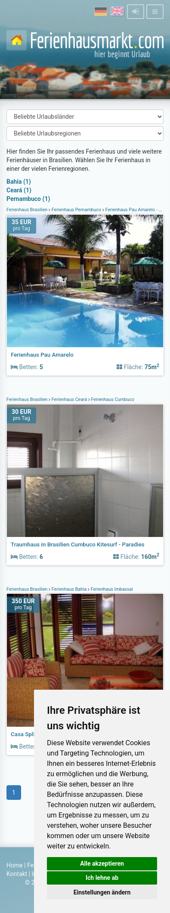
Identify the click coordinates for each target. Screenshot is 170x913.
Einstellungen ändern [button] (102, 892)
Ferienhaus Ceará (69, 399)
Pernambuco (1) (28, 198)
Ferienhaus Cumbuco (112, 399)
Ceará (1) (18, 190)
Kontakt (16, 873)
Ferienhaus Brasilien (27, 210)
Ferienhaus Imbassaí (111, 589)
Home (14, 865)
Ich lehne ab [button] (102, 877)
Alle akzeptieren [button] (102, 863)
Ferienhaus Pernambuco (76, 210)
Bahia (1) (18, 181)
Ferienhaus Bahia (69, 589)
